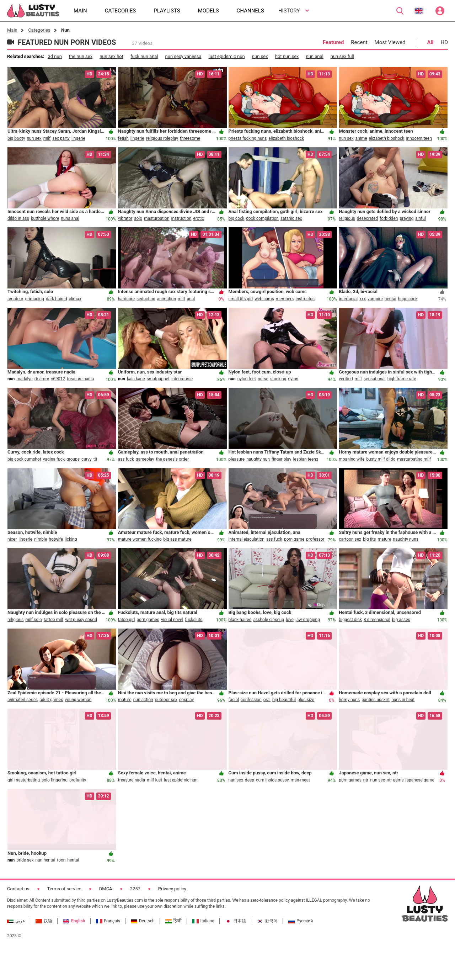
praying (406, 218)
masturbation (156, 218)
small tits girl (241, 299)
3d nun (54, 56)
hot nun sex (287, 56)
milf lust (154, 780)
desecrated (367, 218)
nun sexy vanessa (183, 56)
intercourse (182, 379)
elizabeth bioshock (286, 138)
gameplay (145, 459)
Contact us (18, 888)
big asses (401, 620)
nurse (263, 379)
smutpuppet (158, 379)
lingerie (78, 138)
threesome (190, 138)
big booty (16, 138)
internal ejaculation (246, 539)
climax (75, 299)
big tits (369, 539)
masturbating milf (414, 459)
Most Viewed (390, 42)
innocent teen (419, 138)
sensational (375, 379)
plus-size (306, 700)
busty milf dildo (380, 459)
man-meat (300, 780)
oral (267, 700)
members (285, 299)
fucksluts (193, 620)
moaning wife (351, 459)
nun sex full (342, 56)
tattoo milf (53, 620)
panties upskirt (376, 700)
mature (384, 539)
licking (71, 539)
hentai (390, 299)
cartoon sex (350, 539)
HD (444, 42)
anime (361, 138)
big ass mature (177, 539)
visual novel (172, 620)
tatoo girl (126, 620)
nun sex (260, 56)
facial (234, 700)
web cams (264, 299)
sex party (61, 138)
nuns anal (70, 218)
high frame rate (401, 379)
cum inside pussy (272, 780)
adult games (51, 700)
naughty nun (258, 459)
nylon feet (246, 379)
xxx (362, 299)
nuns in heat (402, 700)
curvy (86, 459)
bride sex (24, 860)
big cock (237, 218)
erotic (198, 218)
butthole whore (45, 218)
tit (95, 459)
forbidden (389, 218)
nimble (40, 539)
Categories (39, 30)
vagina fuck (54, 459)
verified (346, 379)
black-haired (240, 620)
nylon (293, 379)
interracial (348, 299)
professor (315, 539)
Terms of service (64, 888)
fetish (123, 138)
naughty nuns (405, 539)
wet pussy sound (81, 620)
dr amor (41, 379)
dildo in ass (18, 218)
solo (138, 218)
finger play (281, 459)
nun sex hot (111, 56)
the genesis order (172, 459)
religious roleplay (162, 138)
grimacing (34, 299)
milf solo (33, 620)
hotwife (56, 539)
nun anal (314, 56)
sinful (420, 218)
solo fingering (55, 780)
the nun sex (80, 56)
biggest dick (350, 620)
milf (47, 138)
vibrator (125, 218)
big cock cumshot (24, 459)
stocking (278, 379)
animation (166, 299)
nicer (12, 539)
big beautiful (284, 700)
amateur (15, 299)
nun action (143, 700)
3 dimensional (377, 620)
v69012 (58, 379)
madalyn (24, 379)
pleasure (237, 459)
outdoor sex (166, 700)
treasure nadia (80, 379)
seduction (145, 299)
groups (73, 459)
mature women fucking (140, 539)
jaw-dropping (307, 620)
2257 (135, 888)
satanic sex (291, 218)
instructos (305, 299)
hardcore (126, 299)
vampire (375, 299)
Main (12, 30)
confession (251, 700)
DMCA (105, 888)
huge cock (408, 299)
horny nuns (349, 700)
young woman (78, 700)
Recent (359, 42)
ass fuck (126, 459)
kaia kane (136, 379)
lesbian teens (305, 459)
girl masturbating (23, 780)
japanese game (420, 780)
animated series (22, 700)
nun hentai (45, 860)
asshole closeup (268, 620)
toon (61, 860)
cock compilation (262, 218)
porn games (147, 620)
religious (347, 218)
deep (249, 780)
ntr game (395, 780)
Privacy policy (172, 888)
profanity (77, 780)
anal (191, 299)
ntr (366, 780)
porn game (294, 539)
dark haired (56, 299)
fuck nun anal (144, 56)
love (290, 620)
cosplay (186, 700)
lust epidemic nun (227, 56)
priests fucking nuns (248, 138)
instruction (181, 218)
